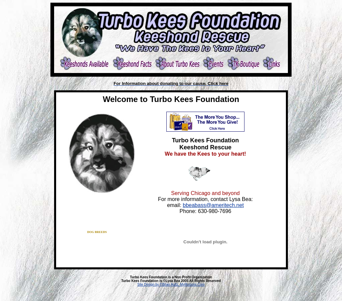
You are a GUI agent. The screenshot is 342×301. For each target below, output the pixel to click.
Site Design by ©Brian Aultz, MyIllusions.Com (170, 284)
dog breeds (97, 232)
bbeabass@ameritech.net (213, 205)
